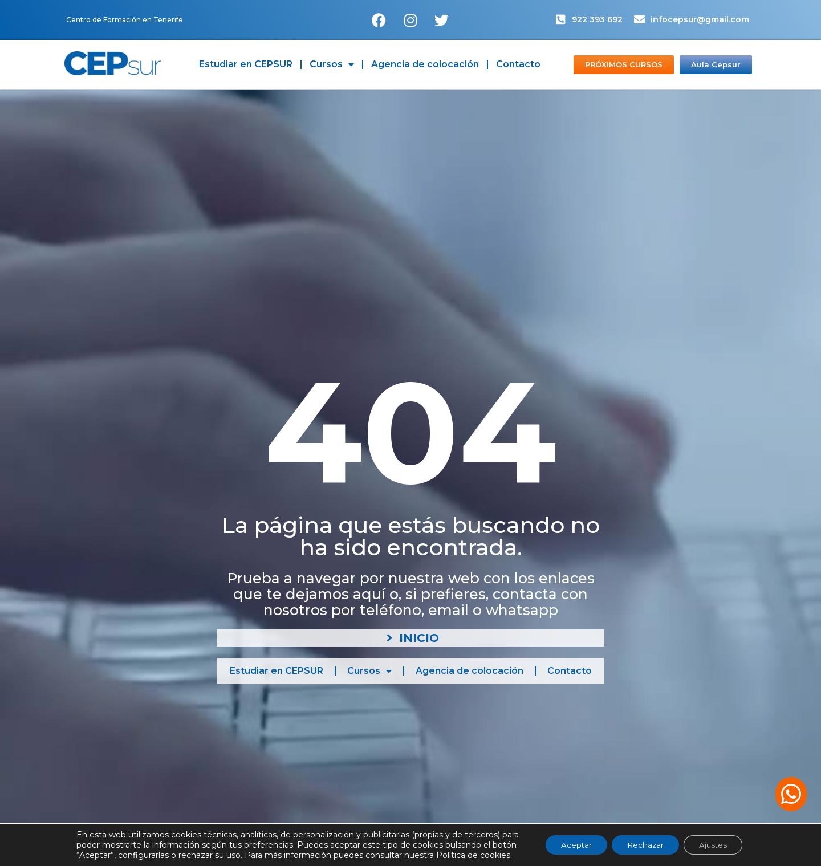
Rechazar (645, 845)
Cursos (332, 64)
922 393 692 (597, 19)
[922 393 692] (560, 19)
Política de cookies (466, 855)
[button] (791, 794)
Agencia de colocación (425, 64)
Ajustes (717, 845)
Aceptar (572, 845)
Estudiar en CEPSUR (245, 64)
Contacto (518, 64)
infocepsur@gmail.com (700, 19)
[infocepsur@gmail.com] (639, 19)
